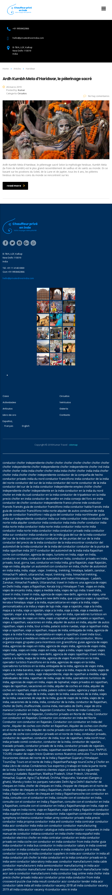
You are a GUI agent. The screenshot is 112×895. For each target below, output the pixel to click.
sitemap (73, 444)
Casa (6, 396)
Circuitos (64, 396)
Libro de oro (9, 415)
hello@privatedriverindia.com (18, 278)
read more (16, 185)
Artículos (8, 408)
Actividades (9, 402)
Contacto (64, 415)
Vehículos (65, 402)
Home (6, 68)
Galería (63, 408)
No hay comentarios (96, 96)
